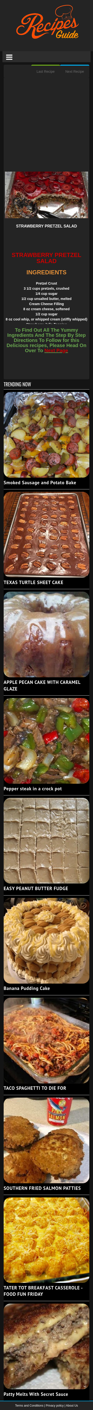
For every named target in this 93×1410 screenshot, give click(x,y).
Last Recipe (46, 71)
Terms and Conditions (29, 1405)
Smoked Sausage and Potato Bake (40, 482)
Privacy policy (55, 1405)
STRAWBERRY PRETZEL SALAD (46, 226)
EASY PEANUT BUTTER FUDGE (36, 888)
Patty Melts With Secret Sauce (36, 1394)
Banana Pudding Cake (27, 988)
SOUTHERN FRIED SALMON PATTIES (42, 1188)
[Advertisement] (46, 125)
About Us (72, 1405)
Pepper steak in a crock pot (33, 789)
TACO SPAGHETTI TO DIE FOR (35, 1088)
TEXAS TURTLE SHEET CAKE (33, 582)
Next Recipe (74, 71)
